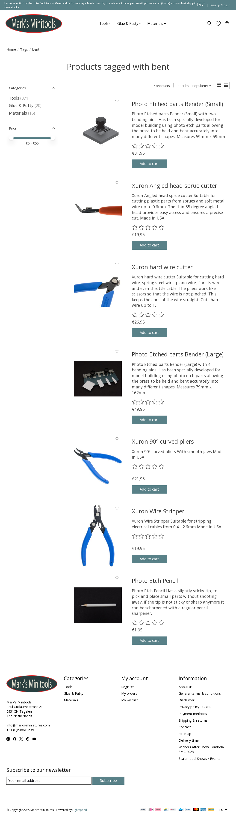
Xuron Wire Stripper (158, 518)
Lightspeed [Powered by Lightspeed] (79, 818)
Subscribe (108, 789)
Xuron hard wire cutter (162, 271)
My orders (129, 701)
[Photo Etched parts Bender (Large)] (98, 384)
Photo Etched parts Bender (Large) (178, 359)
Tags (24, 49)
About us (185, 695)
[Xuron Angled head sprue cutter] (98, 212)
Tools (14, 98)
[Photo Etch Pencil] (98, 611)
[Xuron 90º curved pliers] (98, 472)
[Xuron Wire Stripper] (98, 542)
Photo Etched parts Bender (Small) (177, 105)
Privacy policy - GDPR (195, 715)
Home (11, 49)
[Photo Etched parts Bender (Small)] (98, 129)
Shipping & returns (193, 728)
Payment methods (193, 721)
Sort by (181, 86)
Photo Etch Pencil (155, 587)
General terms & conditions (200, 701)
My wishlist (129, 708)
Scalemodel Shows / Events (199, 766)
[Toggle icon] (209, 24)
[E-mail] (48, 789)
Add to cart (153, 165)
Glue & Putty (21, 105)
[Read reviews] (148, 147)
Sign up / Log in (220, 5)
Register (127, 695)
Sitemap (185, 742)
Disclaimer (187, 708)
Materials (18, 113)
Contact (185, 735)
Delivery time (189, 748)
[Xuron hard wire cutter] (98, 295)
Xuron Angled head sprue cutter (174, 188)
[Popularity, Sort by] (200, 86)
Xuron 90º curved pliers (163, 448)
